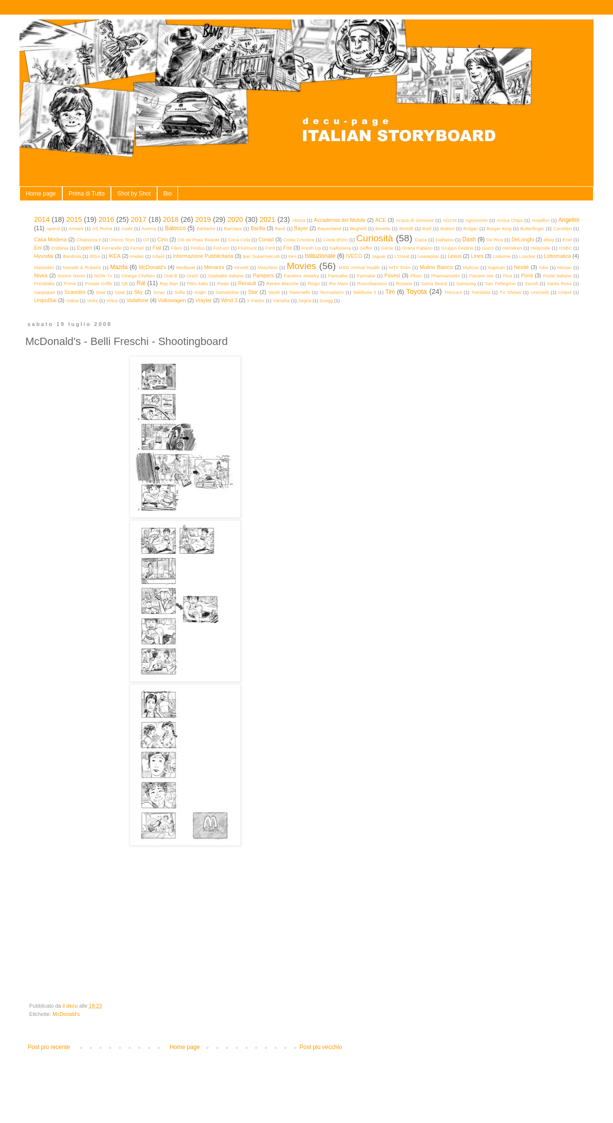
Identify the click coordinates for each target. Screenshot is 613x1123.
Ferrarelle (112, 248)
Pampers (262, 275)
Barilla (258, 228)
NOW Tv (103, 275)
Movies (301, 266)
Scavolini (74, 292)
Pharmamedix (445, 275)
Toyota (416, 291)
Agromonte (476, 220)
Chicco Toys (122, 239)
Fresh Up (311, 248)
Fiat (157, 248)
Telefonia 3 (364, 292)
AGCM (449, 220)
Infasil (158, 256)
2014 (42, 219)
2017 (138, 219)
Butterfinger (532, 228)
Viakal (72, 300)
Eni (38, 248)
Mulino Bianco (436, 267)
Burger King (499, 228)
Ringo (313, 283)
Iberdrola (72, 256)
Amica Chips (510, 220)
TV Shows (511, 292)
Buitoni (447, 228)
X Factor (255, 300)
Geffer (366, 248)
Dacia (421, 239)
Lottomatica (557, 256)
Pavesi (392, 275)
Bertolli (406, 228)
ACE (380, 220)
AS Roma (102, 228)
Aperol (53, 228)
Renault (247, 283)
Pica (507, 275)
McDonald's (152, 267)
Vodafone (137, 300)
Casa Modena (50, 239)
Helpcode (541, 248)
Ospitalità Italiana (226, 275)
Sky (138, 292)
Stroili (274, 292)
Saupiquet (44, 292)
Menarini (214, 267)
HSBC (565, 248)
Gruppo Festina (457, 248)
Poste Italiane (557, 275)
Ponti (527, 275)
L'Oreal (402, 256)
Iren (292, 256)
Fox (287, 248)
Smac (159, 292)
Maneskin (44, 267)
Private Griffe (98, 283)
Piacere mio (481, 275)
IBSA (95, 256)
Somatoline (227, 292)
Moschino (268, 267)
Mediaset (185, 267)
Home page (41, 193)
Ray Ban (169, 283)
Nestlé (521, 267)
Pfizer (416, 275)
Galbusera (340, 248)
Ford (270, 248)
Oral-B (171, 275)
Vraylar (203, 300)
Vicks (92, 300)
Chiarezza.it (88, 239)
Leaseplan (428, 256)
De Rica (495, 239)
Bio (167, 193)
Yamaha (281, 300)
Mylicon (471, 267)
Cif (146, 239)
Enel (567, 239)
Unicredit (540, 292)
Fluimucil (247, 248)
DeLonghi (522, 239)
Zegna (304, 300)
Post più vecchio (321, 1047)
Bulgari (470, 228)
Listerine (501, 256)
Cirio (162, 239)
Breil (427, 228)
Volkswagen (172, 300)
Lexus (455, 256)
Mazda (118, 267)
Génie (387, 248)
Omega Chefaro (138, 275)
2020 (235, 219)
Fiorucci (221, 248)
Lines (477, 256)
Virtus (112, 300)
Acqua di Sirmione (415, 220)
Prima (70, 283)
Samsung (466, 283)
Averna (149, 228)
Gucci (488, 248)
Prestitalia (44, 283)
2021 (267, 219)
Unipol (564, 292)
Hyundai (44, 256)
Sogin (200, 292)
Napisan (496, 267)
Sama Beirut (434, 283)
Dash (469, 239)
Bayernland (330, 228)
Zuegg (326, 300)
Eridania (59, 248)
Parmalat (366, 275)
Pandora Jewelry (301, 275)
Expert (84, 248)
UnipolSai (45, 300)
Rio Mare (338, 283)
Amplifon (540, 220)
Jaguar (379, 256)
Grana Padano (417, 248)
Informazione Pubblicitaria (203, 256)
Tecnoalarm (332, 292)
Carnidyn (562, 228)
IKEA (114, 256)
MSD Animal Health (359, 267)
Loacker (527, 256)
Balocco (175, 228)
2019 (203, 219)
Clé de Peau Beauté (198, 239)
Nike (543, 267)
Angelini (568, 220)
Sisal (120, 292)
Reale (223, 283)
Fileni (176, 248)
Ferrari (137, 248)
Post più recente (49, 1047)
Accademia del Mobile (339, 220)
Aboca (298, 220)
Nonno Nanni (71, 275)
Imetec (137, 256)
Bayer (301, 228)
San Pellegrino (500, 283)
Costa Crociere (298, 239)
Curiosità (374, 238)
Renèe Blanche (282, 283)
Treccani (453, 292)
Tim (390, 292)
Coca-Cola (239, 239)
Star (253, 292)
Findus (198, 248)
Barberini (206, 228)
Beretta (383, 228)
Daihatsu (444, 239)
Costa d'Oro (335, 239)
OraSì (192, 275)
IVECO (354, 256)
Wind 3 (229, 300)
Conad (266, 239)
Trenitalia (480, 292)
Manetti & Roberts (82, 267)
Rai (141, 283)
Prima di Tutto (87, 193)
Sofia (179, 292)
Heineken (513, 248)
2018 (171, 219)
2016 (106, 219)
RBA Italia (197, 283)
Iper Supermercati (261, 256)
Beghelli (358, 228)
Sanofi (531, 283)
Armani (76, 228)
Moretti (241, 267)
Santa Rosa (559, 283)
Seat (101, 292)
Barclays (233, 228)
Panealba (338, 275)
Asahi (127, 228)
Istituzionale (320, 256)
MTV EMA (399, 267)
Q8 (124, 283)
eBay (548, 239)
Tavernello (299, 292)
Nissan (565, 267)
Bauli (280, 228)
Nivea (41, 275)
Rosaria (404, 283)
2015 (74, 219)
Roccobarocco (372, 283)
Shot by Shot (134, 193)
